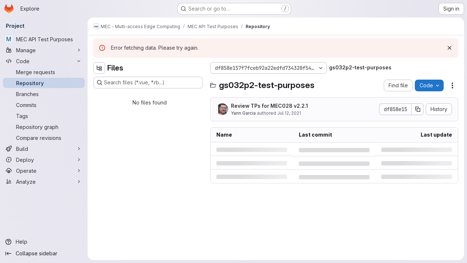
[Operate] (44, 170)
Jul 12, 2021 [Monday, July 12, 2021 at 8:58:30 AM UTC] (289, 113)
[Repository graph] (44, 127)
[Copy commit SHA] (418, 109)
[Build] (44, 149)
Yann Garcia (243, 113)
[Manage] (44, 50)
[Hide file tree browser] (99, 68)
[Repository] (44, 83)
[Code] (44, 61)
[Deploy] (44, 160)
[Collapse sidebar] (44, 253)
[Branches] (44, 94)
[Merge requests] (44, 72)
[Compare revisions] (44, 138)
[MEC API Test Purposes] (44, 39)
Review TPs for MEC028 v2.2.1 (269, 106)
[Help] (44, 242)
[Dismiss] (449, 47)
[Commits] (44, 105)
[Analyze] (44, 181)
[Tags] (44, 116)
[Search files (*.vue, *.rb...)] (148, 82)
